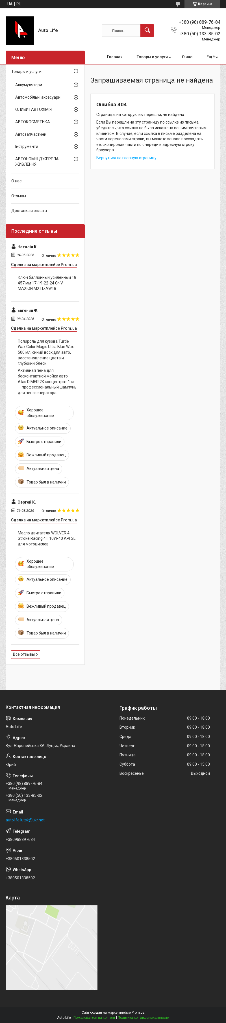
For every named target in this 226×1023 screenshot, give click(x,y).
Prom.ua (138, 1013)
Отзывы (18, 196)
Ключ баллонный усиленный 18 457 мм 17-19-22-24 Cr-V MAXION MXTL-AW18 (47, 283)
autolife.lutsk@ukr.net (25, 820)
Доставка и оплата (29, 210)
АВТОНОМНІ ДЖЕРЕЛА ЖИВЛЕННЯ (37, 162)
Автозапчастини (30, 134)
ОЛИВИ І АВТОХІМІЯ (33, 109)
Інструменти (26, 146)
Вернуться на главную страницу (126, 158)
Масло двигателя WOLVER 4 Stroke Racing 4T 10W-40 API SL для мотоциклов (46, 538)
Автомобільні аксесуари (37, 97)
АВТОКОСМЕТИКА (32, 122)
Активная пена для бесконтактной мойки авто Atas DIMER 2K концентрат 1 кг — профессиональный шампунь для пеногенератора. (47, 381)
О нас (187, 57)
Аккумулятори (28, 85)
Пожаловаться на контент (94, 1018)
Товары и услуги (152, 57)
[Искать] (147, 30)
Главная (115, 57)
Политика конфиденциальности (143, 1018)
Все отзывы (24, 654)
